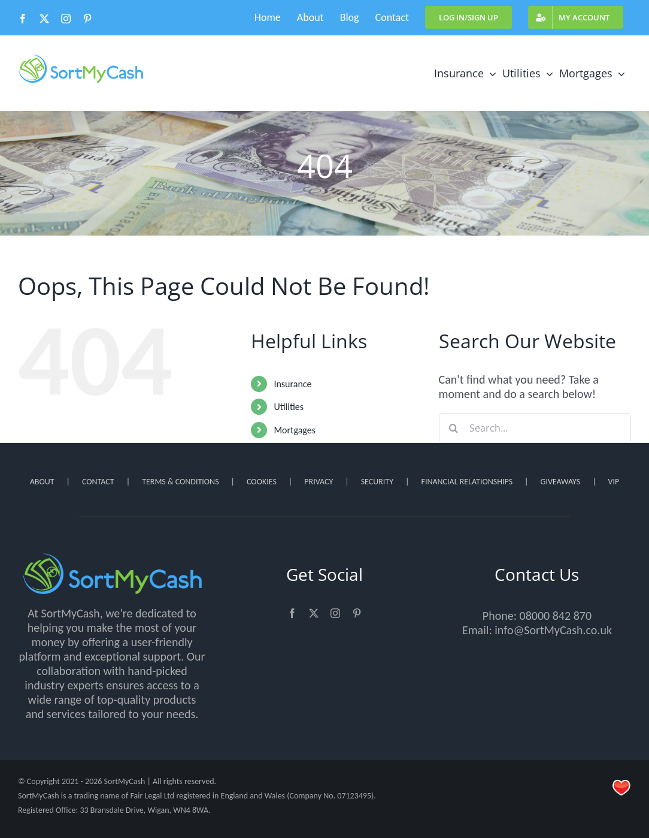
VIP (614, 482)
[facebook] (292, 613)
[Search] (454, 428)
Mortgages (295, 430)
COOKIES (262, 482)
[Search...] (535, 428)
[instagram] (335, 613)
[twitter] (314, 613)
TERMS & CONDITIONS (180, 482)
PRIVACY (318, 482)
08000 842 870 (556, 615)
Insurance (292, 384)
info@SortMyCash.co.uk (553, 630)
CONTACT (98, 482)
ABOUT (42, 482)
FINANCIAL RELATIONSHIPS (466, 482)
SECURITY (377, 482)
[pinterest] (357, 613)
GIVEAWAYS (561, 482)
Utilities (289, 406)
